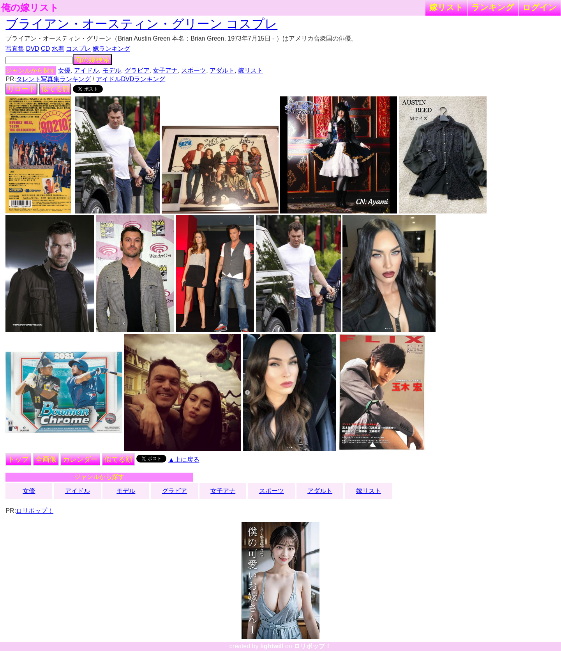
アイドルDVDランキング (130, 79)
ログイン (539, 7)
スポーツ (193, 70)
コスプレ (78, 48)
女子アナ (165, 70)
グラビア (137, 70)
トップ (18, 459)
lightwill (272, 646)
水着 (58, 48)
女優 (64, 70)
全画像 (45, 459)
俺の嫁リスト (30, 8)
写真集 (14, 48)
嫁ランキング (111, 48)
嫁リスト (446, 7)
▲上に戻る (183, 459)
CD (45, 48)
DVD (32, 48)
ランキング (492, 7)
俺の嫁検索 (92, 60)
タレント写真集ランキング (53, 79)
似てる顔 (55, 89)
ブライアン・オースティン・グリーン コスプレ (141, 24)
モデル (111, 70)
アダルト (222, 70)
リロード (21, 89)
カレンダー (80, 459)
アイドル (86, 70)
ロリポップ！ (34, 510)
